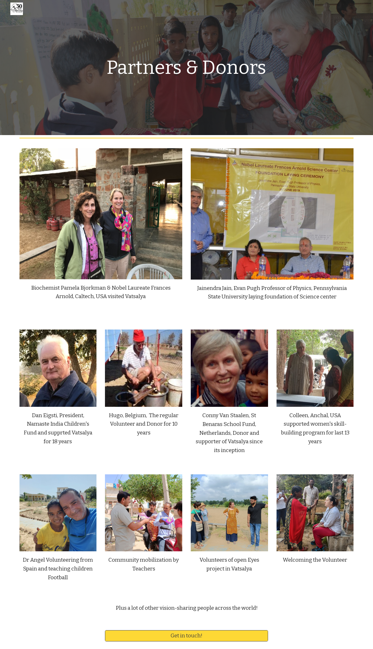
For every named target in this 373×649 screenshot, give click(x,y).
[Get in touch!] (186, 636)
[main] (186, 67)
